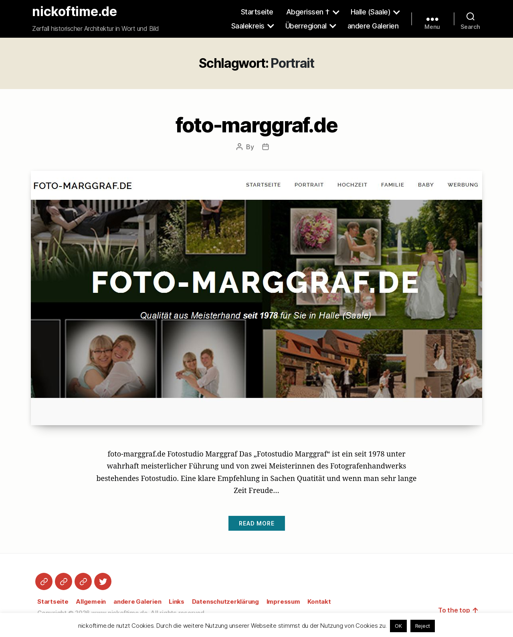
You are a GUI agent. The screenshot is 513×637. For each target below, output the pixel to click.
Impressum (283, 601)
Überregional (306, 26)
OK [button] (398, 626)
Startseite (257, 12)
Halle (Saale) (371, 12)
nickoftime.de (74, 11)
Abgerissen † (308, 12)
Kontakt (319, 601)
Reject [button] (422, 626)
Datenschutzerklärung (225, 601)
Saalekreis (248, 26)
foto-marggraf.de (256, 124)
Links (176, 601)
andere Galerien (373, 26)
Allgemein (91, 601)
